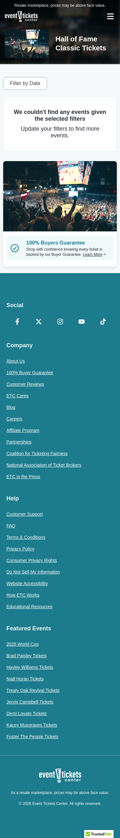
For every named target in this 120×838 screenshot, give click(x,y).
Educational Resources (29, 606)
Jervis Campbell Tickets (29, 701)
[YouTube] (81, 322)
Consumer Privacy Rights (31, 560)
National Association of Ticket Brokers (43, 465)
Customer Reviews (25, 384)
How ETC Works (22, 595)
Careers (14, 418)
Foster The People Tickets (32, 736)
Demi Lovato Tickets (26, 713)
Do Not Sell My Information (33, 572)
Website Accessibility (27, 583)
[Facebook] (17, 322)
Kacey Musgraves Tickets (31, 725)
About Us (15, 361)
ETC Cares (17, 395)
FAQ (10, 525)
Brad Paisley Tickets (26, 655)
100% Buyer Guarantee (29, 372)
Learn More (94, 254)
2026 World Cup (22, 644)
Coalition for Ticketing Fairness (37, 453)
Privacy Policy (20, 548)
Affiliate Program (22, 430)
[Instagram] (60, 322)
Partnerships (19, 442)
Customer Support (24, 514)
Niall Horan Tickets (25, 678)
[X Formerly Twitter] (38, 322)
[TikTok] (103, 322)
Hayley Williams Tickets (29, 667)
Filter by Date (25, 83)
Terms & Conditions (25, 537)
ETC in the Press (23, 476)
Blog (10, 407)
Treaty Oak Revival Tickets (33, 690)
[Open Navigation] (110, 16)
